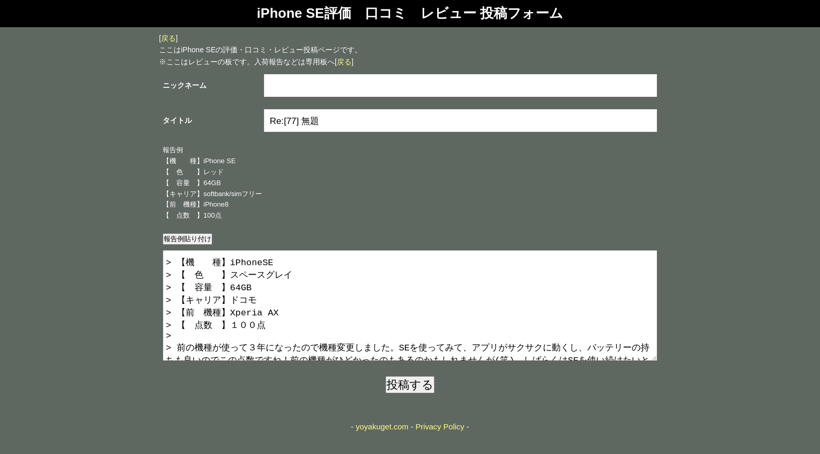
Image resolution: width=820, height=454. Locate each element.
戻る (168, 38)
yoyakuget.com (382, 447)
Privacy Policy (439, 447)
